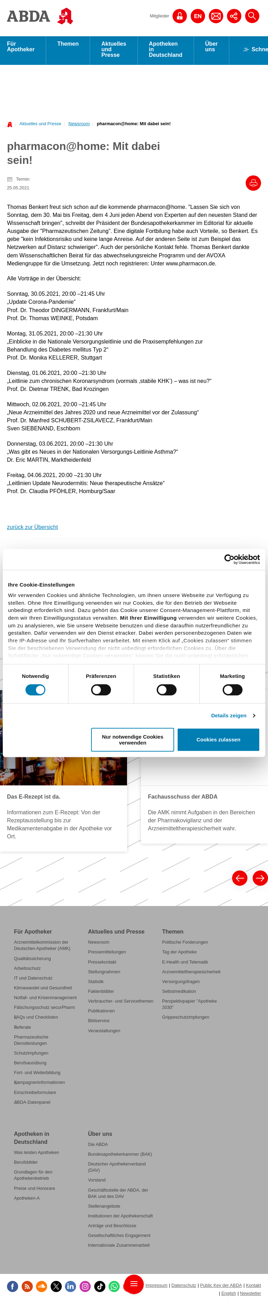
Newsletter (250, 1295)
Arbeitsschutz (27, 970)
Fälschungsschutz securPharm (44, 1009)
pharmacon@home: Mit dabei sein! (134, 125)
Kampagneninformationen (39, 1084)
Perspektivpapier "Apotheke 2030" (189, 1006)
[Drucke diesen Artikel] (253, 185)
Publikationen (101, 1013)
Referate (22, 1029)
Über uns (211, 48)
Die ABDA (98, 1146)
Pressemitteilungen (107, 954)
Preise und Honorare (34, 1190)
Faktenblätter (101, 993)
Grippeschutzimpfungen (185, 1019)
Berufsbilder (26, 1164)
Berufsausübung (30, 1064)
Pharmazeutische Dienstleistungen (31, 1042)
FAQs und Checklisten (36, 1019)
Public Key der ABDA (221, 1287)
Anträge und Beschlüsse (112, 1227)
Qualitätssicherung (32, 960)
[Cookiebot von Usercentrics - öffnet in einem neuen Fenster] (229, 559)
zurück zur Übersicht (32, 529)
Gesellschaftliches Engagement (119, 1237)
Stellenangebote (104, 1208)
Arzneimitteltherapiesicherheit (191, 973)
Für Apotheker (21, 48)
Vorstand (96, 1182)
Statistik (96, 983)
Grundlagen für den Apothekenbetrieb (33, 1177)
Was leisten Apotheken (36, 1154)
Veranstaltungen (104, 1032)
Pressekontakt (102, 964)
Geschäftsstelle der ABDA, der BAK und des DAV (118, 1195)
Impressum (157, 1287)
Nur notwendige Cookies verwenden (132, 740)
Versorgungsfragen (181, 983)
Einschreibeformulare (35, 1094)
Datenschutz (183, 1287)
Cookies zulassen (218, 740)
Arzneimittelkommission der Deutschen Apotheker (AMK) (42, 947)
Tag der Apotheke (179, 954)
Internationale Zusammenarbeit (119, 1247)
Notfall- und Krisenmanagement (45, 999)
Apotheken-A (27, 1200)
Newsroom (79, 125)
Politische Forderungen (185, 944)
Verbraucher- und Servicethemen (120, 1003)
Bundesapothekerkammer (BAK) (120, 1156)
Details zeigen (228, 715)
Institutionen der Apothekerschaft (120, 1218)
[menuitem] (38, 125)
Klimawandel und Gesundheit (43, 989)
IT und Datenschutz (33, 980)
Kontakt (253, 1287)
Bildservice (99, 1022)
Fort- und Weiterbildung (37, 1074)
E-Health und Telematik (185, 964)
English (228, 1295)
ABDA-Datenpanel (32, 1104)
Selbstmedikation (179, 993)
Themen (68, 46)
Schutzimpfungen (31, 1055)
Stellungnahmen (104, 973)
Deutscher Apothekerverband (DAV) (117, 1169)
